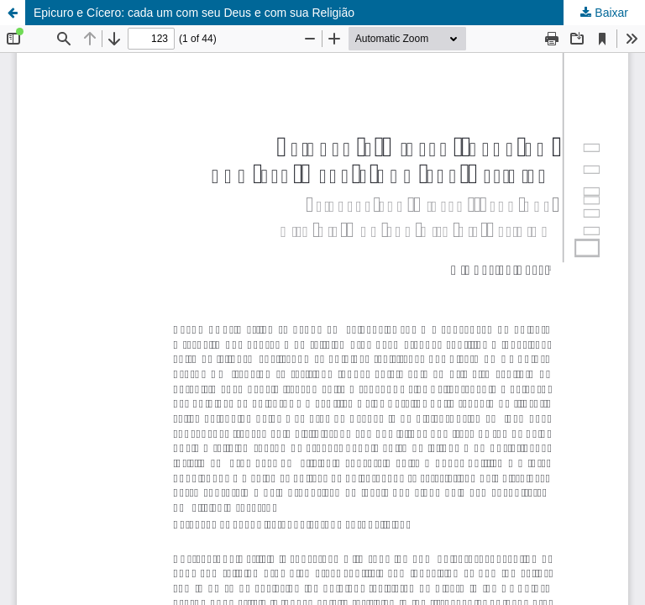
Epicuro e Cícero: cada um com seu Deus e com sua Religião (194, 12)
